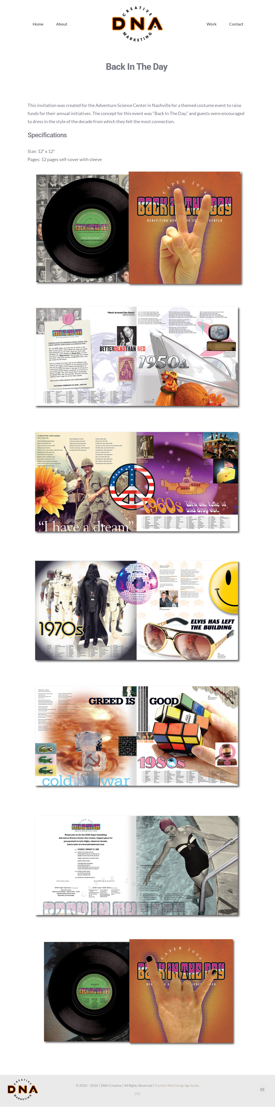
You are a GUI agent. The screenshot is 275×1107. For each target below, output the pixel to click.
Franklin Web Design (170, 1085)
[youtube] (262, 1089)
